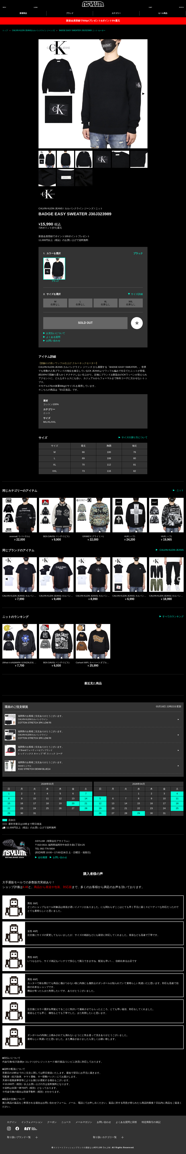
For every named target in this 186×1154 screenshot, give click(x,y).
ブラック (54, 270)
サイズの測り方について (134, 437)
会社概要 (42, 857)
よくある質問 (53, 337)
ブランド (69, 13)
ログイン (12, 1122)
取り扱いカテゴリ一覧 (105, 1137)
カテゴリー (116, 13)
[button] (143, 94)
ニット (99, 208)
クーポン (52, 1122)
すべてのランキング (173, 616)
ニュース (66, 1122)
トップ (5, 30)
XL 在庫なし (105, 303)
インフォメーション (32, 1122)
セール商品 (162, 13)
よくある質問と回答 (126, 1122)
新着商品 (23, 13)
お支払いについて (55, 333)
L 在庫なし (80, 303)
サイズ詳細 (137, 294)
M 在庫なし (55, 303)
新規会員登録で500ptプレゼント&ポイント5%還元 (93, 20)
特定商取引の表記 (151, 1122)
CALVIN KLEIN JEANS (171, 550)
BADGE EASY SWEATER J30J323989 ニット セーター (82, 30)
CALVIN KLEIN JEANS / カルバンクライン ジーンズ (66, 208)
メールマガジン (84, 1122)
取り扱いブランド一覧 (19, 1137)
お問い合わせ (53, 340)
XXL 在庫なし (131, 303)
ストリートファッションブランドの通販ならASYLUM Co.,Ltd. (82, 1147)
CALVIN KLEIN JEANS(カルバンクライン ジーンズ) (33, 30)
